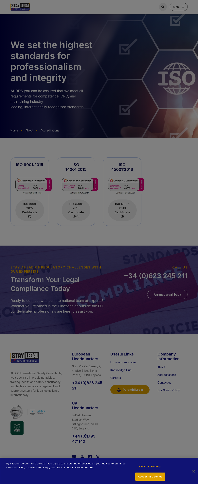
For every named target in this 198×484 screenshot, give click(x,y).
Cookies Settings (150, 468)
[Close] (193, 473)
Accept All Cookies (150, 478)
